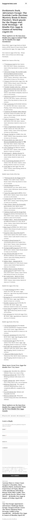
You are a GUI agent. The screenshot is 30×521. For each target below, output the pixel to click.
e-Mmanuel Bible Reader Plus (12, 354)
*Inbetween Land (9, 96)
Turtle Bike (7, 166)
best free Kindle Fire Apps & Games (13, 37)
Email (4, 435)
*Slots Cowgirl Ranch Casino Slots (14, 126)
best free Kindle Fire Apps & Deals (13, 406)
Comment (5, 447)
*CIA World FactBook (10, 325)
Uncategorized (21, 416)
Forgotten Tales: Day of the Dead (13, 233)
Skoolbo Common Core (10, 303)
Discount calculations (10, 335)
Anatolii (14, 416)
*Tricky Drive (8, 198)
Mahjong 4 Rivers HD (10, 384)
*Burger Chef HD (9, 134)
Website (4, 441)
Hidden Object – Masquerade (12, 261)
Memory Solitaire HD (10, 395)
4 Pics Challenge (8, 147)
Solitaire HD (7, 371)
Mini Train (7, 227)
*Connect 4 (7, 81)
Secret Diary (7, 308)
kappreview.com (9, 3)
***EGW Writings (9, 289)
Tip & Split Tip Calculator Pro (12, 346)
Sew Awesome (8, 314)
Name (4, 429)
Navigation (7, 297)
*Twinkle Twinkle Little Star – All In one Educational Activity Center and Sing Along (15, 88)
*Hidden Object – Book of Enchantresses (15, 219)
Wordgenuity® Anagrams (11, 248)
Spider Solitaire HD (9, 380)
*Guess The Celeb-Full (10, 193)
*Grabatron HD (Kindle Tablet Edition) (15, 111)
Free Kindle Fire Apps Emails (13, 410)
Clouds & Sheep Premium (11, 240)
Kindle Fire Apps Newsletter (11, 40)
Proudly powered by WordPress (9, 519)
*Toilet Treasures (9, 119)
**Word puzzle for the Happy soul (14, 178)
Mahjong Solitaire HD (10, 375)
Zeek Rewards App (9, 341)
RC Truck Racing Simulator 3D (13, 161)
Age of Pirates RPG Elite (11, 253)
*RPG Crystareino (9, 104)
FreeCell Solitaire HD (10, 392)
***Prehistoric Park (9, 64)
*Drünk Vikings (8, 185)
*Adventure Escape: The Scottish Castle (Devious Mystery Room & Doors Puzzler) (15, 73)
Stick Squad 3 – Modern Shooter (13, 153)
